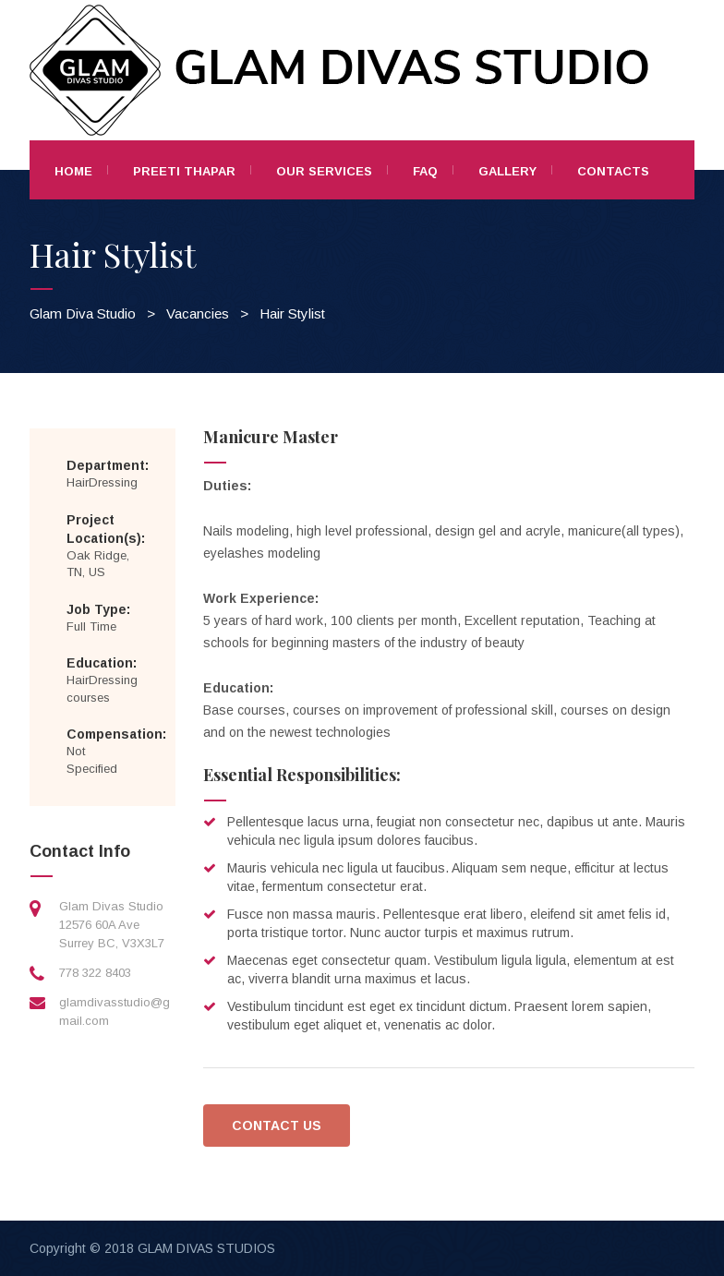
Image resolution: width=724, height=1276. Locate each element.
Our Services (324, 171)
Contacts (613, 171)
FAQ (425, 171)
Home (73, 171)
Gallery (507, 171)
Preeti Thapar (184, 171)
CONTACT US (276, 1125)
